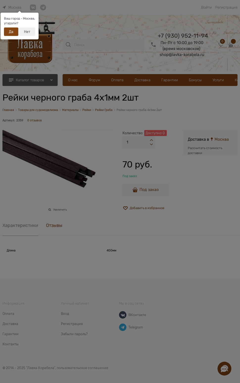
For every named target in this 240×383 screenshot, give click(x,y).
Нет (27, 32)
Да (11, 32)
